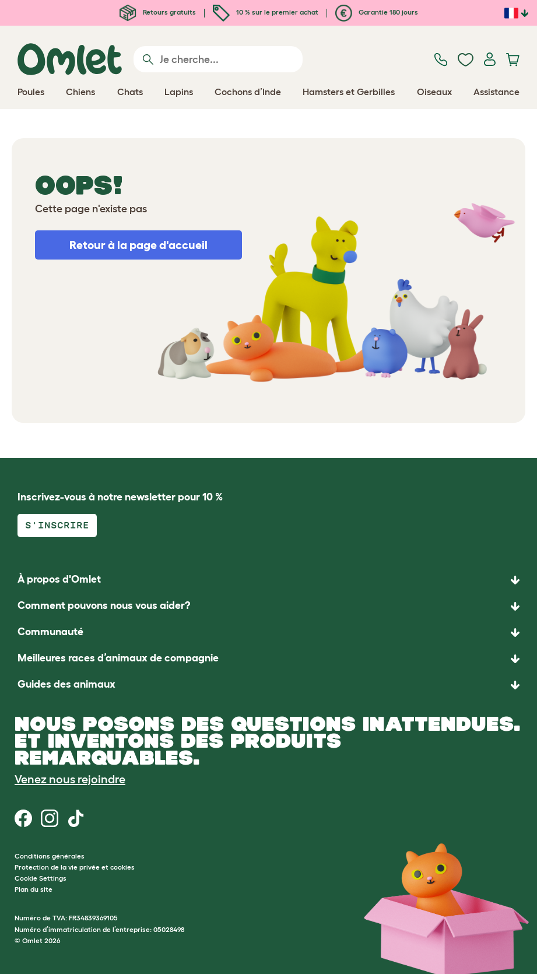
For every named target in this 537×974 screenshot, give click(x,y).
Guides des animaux (66, 684)
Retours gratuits (158, 12)
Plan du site (33, 889)
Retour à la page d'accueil (138, 245)
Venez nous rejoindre (70, 779)
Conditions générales (50, 856)
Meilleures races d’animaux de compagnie (118, 658)
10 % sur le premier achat (265, 12)
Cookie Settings (40, 878)
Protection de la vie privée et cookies (75, 867)
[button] (268, 685)
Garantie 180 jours (376, 12)
